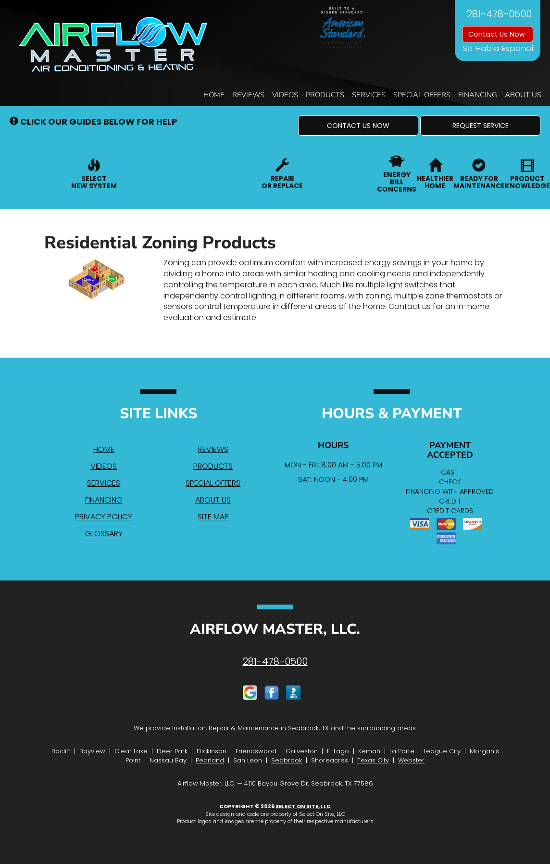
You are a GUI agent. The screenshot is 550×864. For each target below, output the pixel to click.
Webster (411, 760)
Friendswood (256, 751)
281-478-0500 (275, 661)
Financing (477, 95)
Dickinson (211, 751)
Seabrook (286, 760)
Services (369, 95)
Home (214, 95)
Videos (285, 95)
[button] (358, 126)
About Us (523, 95)
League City (442, 751)
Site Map (213, 516)
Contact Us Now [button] (497, 34)
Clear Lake (131, 751)
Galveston (302, 751)
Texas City (373, 760)
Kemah (369, 751)
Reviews (248, 95)
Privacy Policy (103, 516)
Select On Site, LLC (303, 806)
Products (325, 95)
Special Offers (421, 95)
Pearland (210, 760)
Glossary (104, 533)
